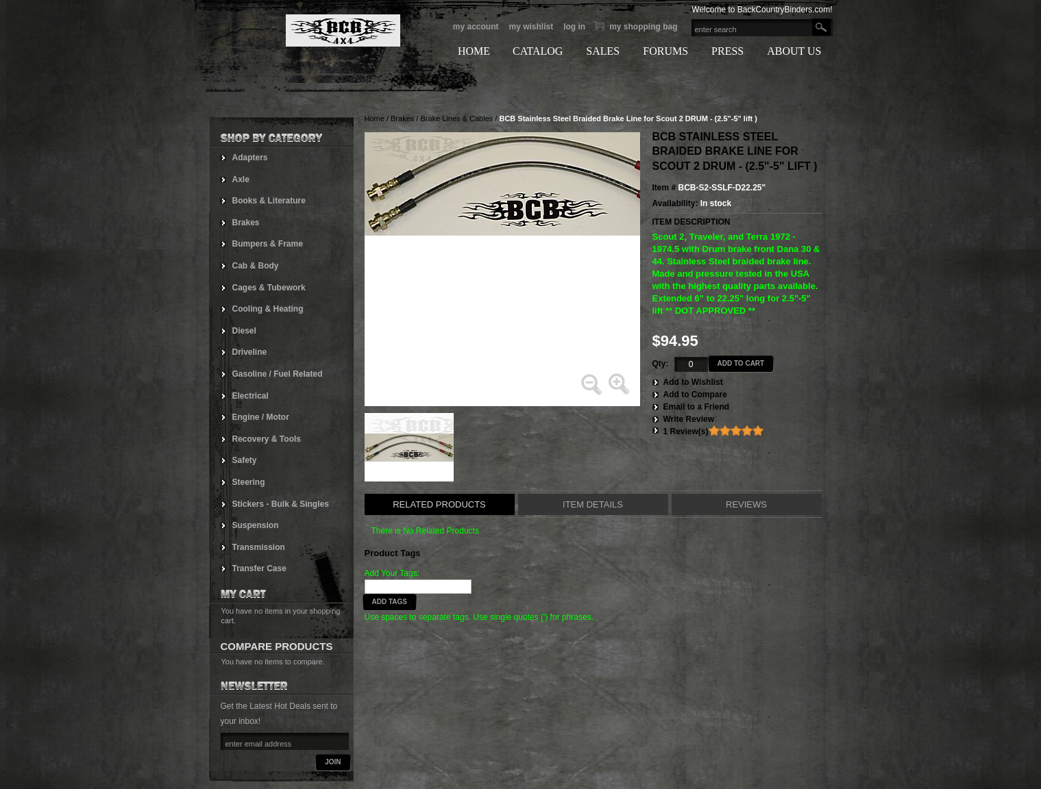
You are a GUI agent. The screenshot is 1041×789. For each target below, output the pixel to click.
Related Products (439, 504)
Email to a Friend (696, 407)
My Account (476, 27)
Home (374, 118)
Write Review (688, 419)
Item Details (593, 504)
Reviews (746, 504)
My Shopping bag (643, 27)
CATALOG (538, 51)
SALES (603, 51)
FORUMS (665, 51)
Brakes (402, 118)
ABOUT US (794, 51)
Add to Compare (695, 394)
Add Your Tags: (392, 573)
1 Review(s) (686, 431)
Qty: (660, 363)
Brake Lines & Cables (456, 118)
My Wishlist (531, 27)
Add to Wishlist (693, 382)
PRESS (727, 51)
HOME (474, 51)
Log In (574, 27)
